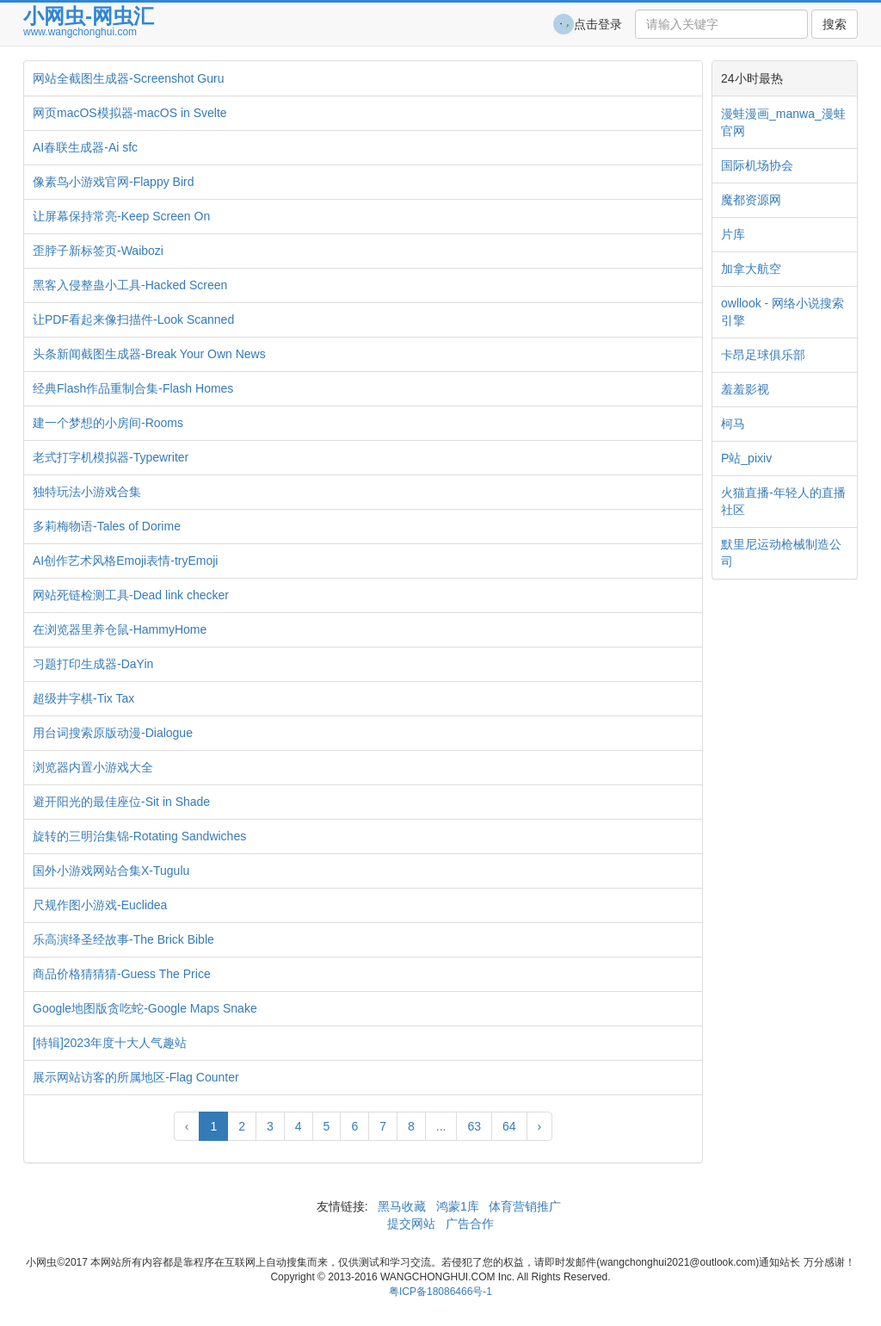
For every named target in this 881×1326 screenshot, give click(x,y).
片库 (733, 234)
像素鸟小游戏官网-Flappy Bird (113, 182)
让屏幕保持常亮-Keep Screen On (121, 216)
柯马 (733, 424)
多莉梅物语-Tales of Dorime (107, 526)
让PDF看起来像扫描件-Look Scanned (133, 319)
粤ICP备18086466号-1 (440, 1292)
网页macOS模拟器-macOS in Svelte (130, 113)
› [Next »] (540, 1126)
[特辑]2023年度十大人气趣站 (110, 1043)
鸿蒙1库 (458, 1206)
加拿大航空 (751, 269)
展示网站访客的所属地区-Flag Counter (136, 1077)
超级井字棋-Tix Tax (83, 698)
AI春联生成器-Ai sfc (85, 147)
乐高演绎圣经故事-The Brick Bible (123, 939)
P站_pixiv (746, 458)
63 (474, 1126)
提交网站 (413, 1223)
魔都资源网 (751, 200)
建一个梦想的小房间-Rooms (108, 423)
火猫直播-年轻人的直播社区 (783, 501)
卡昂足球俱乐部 (763, 355)
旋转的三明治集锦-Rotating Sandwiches (139, 836)
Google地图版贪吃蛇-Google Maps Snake (145, 1008)
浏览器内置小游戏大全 (93, 767)
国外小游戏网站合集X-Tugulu (111, 870)
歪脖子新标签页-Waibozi (98, 250)
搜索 (834, 24)
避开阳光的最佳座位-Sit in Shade (121, 802)
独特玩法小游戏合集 (87, 492)
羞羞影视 (745, 389)
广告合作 (468, 1223)
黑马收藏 (401, 1206)
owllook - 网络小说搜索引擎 (782, 311)
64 (509, 1126)
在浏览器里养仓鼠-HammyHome (119, 629)
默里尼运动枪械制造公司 (781, 552)
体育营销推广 (525, 1206)
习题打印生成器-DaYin (93, 664)
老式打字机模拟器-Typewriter (110, 457)
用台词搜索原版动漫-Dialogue (113, 733)
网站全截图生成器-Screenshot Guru (129, 78)
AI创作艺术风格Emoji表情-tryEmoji (125, 560)
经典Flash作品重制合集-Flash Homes (133, 388)
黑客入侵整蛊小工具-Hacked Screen (130, 285)
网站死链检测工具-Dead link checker (131, 595)
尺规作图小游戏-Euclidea (100, 905)
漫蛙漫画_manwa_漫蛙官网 (783, 122)
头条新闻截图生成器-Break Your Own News (149, 354)
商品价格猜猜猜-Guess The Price (122, 974)
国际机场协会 (757, 165)
